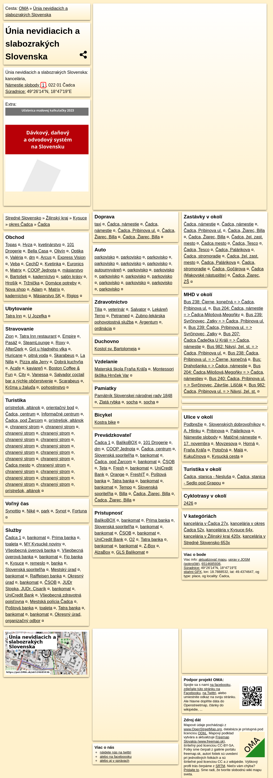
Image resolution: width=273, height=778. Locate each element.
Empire (69, 336)
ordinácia (103, 328)
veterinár (116, 309)
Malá (238, 450)
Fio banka (73, 557)
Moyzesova (226, 443)
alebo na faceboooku (115, 757)
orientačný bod (60, 407)
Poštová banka (19, 608)
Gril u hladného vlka (48, 349)
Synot (60, 511)
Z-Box (149, 546)
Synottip (13, 511)
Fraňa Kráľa (195, 450)
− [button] (102, 21)
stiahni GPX (193, 572)
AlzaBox (102, 552)
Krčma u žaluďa (20, 387)
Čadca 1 (13, 537)
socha (132, 402)
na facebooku (220, 685)
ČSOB (51, 582)
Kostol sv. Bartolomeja (115, 349)
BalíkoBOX (126, 442)
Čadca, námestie (123, 224)
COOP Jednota (42, 270)
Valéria (16, 257)
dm (32, 257)
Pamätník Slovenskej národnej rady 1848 (133, 395)
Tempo (125, 487)
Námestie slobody (25, 85)
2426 (188, 503)
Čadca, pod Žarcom (24, 420)
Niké (31, 511)
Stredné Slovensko (23, 218)
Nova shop (15, 289)
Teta (103, 468)
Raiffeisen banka (46, 576)
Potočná (220, 450)
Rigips (72, 296)
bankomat (36, 537)
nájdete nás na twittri (115, 752)
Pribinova (215, 431)
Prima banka (64, 537)
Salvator (138, 309)
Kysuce (80, 218)
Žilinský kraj (57, 218)
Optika (77, 251)
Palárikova (240, 431)
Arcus (46, 257)
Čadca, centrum (20, 414)
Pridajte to (191, 770)
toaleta (11, 544)
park (45, 511)
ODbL (202, 733)
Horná (249, 443)
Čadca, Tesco (245, 243)
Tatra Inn (13, 316)
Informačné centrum (60, 414)
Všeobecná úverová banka (30, 550)
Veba (15, 264)
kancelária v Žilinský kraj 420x (212, 536)
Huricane (13, 355)
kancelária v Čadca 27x (206, 523)
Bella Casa (38, 251)
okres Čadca (21, 224)
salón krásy (71, 276)
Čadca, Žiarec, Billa (141, 237)
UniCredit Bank (19, 595)
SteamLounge (36, 342)
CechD (32, 264)
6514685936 (211, 564)
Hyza (27, 244)
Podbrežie (193, 424)
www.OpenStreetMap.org (203, 729)
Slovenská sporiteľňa (25, 569)
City (22, 374)
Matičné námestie (240, 437)
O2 (132, 539)
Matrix (16, 270)
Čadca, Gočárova (229, 269)
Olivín (59, 251)
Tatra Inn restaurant (38, 336)
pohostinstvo (53, 387)
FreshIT (137, 474)
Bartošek (18, 276)
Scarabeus (69, 381)
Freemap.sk (202, 191)
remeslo (37, 563)
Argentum (148, 322)
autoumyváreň (107, 270)
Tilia (98, 309)
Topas (11, 244)
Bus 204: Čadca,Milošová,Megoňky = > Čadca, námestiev (224, 372)
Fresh (118, 468)
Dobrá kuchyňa (68, 362)
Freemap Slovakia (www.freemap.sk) (206, 739)
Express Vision (71, 257)
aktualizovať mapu (212, 559)
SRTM (220, 766)
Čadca (44, 224)
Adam (37, 289)
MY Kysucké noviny (42, 544)
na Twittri (209, 693)
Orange (117, 474)
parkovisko (104, 257)
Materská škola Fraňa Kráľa (120, 369)
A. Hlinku (192, 431)
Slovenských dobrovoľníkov (235, 424)
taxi (97, 224)
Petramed (120, 315)
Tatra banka (69, 608)
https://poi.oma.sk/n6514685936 (242, 191)
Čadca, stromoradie (202, 256)
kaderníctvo (44, 276)
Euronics (75, 264)
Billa (123, 493)
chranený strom (24, 427)
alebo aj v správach (114, 761)
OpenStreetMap (174, 191)
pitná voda (38, 355)
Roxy (60, 342)
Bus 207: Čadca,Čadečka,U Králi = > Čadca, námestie (217, 340)
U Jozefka (37, 316)
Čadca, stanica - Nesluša (207, 476)
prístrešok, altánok (22, 407)
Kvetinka (53, 264)
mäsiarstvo (72, 270)
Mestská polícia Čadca (51, 601)
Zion (9, 336)
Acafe (15, 368)
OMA (24, 8)
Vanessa (40, 374)
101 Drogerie (155, 442)
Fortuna (79, 511)
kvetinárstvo (49, 244)
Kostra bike (105, 422)
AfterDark (14, 349)
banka (57, 563)
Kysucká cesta (225, 456)
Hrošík (11, 283)
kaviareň (35, 368)
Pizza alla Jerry (33, 362)
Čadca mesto (17, 465)
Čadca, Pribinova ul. (137, 230)
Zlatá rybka (109, 402)
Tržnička (31, 283)
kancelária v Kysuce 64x (229, 530)
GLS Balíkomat (130, 552)
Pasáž (11, 342)
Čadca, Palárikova (232, 249)
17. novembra (197, 443)
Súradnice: (15, 91)
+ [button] (102, 13)
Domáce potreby (61, 283)
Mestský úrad (63, 569)
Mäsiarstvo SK (47, 296)
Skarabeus (64, 355)
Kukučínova (195, 456)
